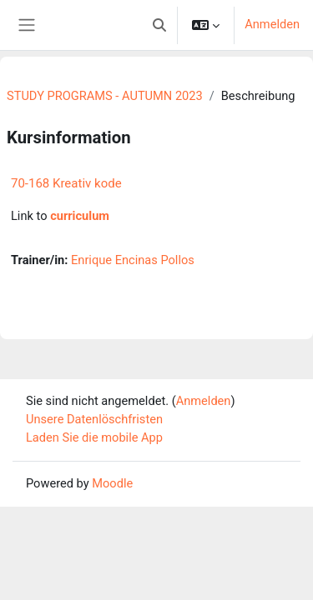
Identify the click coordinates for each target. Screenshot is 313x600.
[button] (159, 25)
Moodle (112, 483)
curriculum (79, 215)
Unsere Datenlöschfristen (94, 419)
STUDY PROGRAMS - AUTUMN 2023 (105, 95)
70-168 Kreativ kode (66, 183)
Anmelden (272, 24)
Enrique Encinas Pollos (132, 260)
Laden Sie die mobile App (94, 437)
